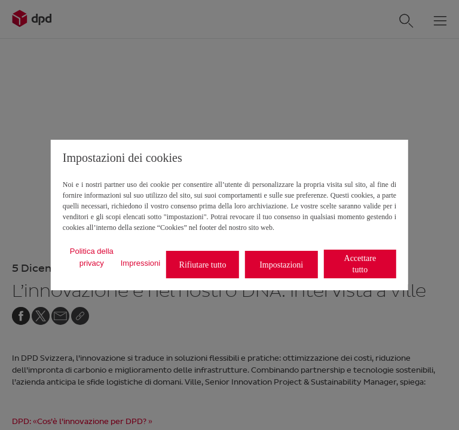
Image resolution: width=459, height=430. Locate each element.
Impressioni (140, 263)
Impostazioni (281, 264)
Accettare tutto (360, 264)
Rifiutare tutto (203, 264)
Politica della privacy (92, 257)
